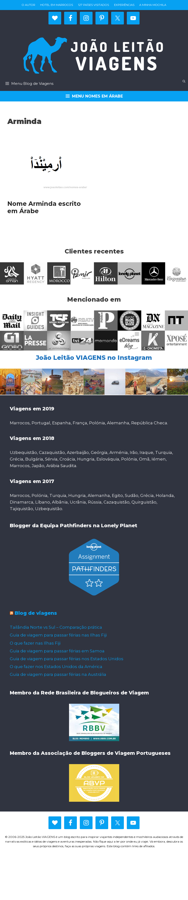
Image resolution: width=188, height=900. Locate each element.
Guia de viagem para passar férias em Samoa (57, 650)
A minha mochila (152, 5)
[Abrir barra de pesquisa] (184, 81)
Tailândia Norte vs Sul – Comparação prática (56, 627)
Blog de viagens (36, 613)
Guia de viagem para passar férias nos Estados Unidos (66, 658)
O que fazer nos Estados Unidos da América (56, 666)
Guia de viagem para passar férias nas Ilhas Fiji (58, 635)
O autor (28, 5)
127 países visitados (93, 5)
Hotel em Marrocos (56, 5)
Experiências (124, 5)
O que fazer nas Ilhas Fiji (35, 643)
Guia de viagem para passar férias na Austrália (58, 674)
